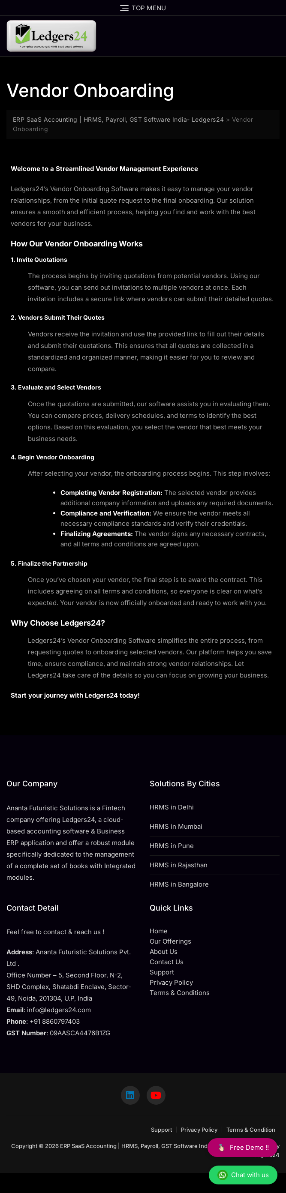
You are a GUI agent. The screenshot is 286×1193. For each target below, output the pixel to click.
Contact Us (167, 962)
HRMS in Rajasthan (179, 865)
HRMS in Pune (172, 846)
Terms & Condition (250, 1129)
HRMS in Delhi (172, 807)
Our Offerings (170, 941)
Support (161, 1129)
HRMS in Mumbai (176, 826)
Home (159, 931)
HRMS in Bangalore (179, 884)
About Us (164, 951)
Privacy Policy (199, 1129)
